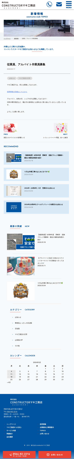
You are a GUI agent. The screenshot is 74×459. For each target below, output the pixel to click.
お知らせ (12, 78)
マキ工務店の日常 (24, 78)
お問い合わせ (44, 434)
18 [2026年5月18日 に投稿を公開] (11, 377)
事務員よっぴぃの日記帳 (23, 323)
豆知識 (17, 329)
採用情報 (43, 424)
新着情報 (16, 38)
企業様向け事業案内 (47, 427)
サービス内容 (11, 431)
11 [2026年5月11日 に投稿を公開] (11, 374)
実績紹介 (10, 434)
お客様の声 (19, 340)
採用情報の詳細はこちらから (17, 92)
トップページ (7, 38)
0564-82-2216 (12, 412)
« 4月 (9, 382)
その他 (17, 346)
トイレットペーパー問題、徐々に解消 (55, 137)
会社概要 (10, 437)
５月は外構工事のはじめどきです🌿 (50, 283)
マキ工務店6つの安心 (14, 427)
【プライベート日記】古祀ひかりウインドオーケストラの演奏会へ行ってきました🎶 (51, 260)
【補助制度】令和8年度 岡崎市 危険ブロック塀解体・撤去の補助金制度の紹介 (51, 237)
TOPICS (43, 431)
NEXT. (65, 134)
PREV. (6, 134)
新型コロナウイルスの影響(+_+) (14, 137)
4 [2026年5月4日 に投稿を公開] (11, 371)
